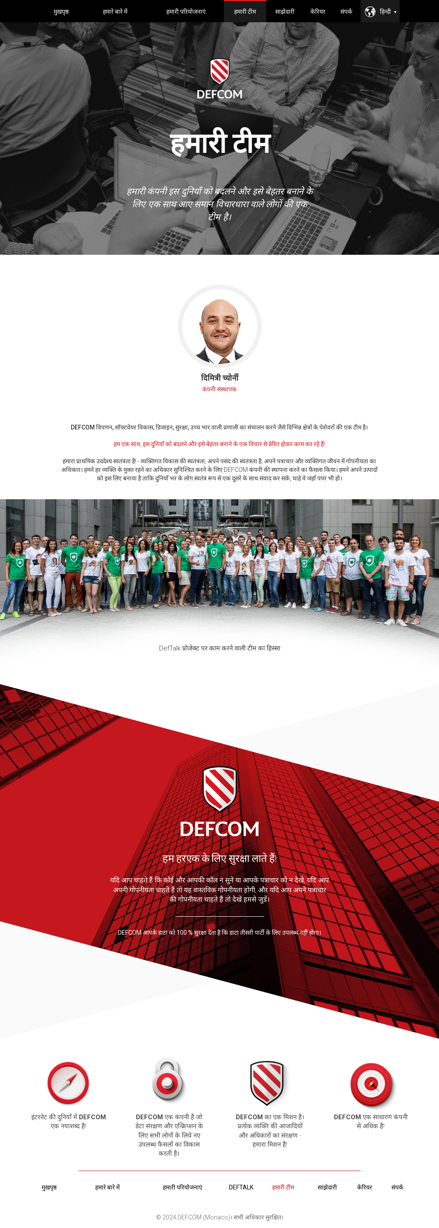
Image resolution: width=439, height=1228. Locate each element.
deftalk (241, 1187)
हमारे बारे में (115, 11)
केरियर (317, 11)
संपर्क (346, 11)
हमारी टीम (245, 11)
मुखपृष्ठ (61, 11)
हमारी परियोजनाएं (186, 11)
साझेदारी (285, 11)
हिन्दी (388, 11)
